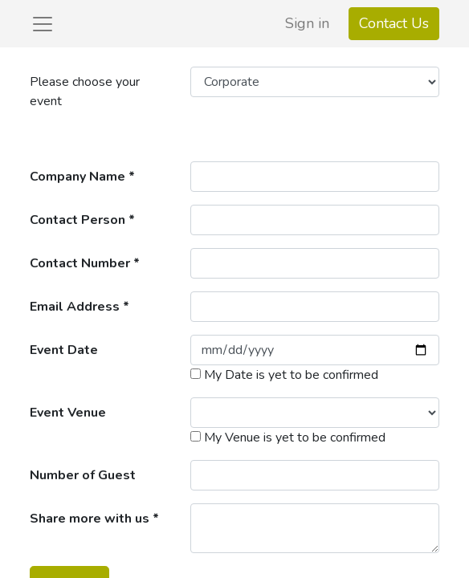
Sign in (307, 23)
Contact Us (394, 23)
